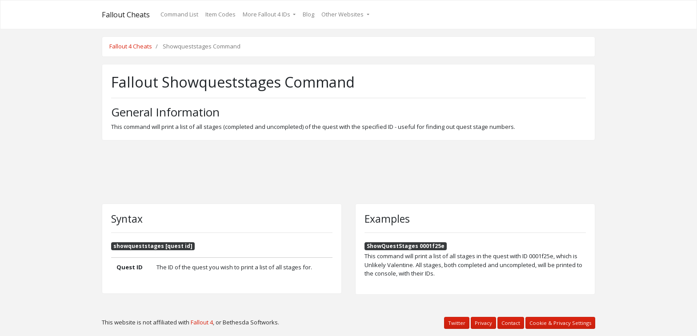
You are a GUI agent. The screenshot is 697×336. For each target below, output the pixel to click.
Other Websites (343, 14)
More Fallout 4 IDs (267, 14)
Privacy (483, 323)
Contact (510, 323)
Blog (308, 14)
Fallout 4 (202, 322)
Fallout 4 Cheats (130, 46)
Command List (179, 14)
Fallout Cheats (126, 15)
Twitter (456, 323)
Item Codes (220, 14)
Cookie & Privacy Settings (560, 323)
